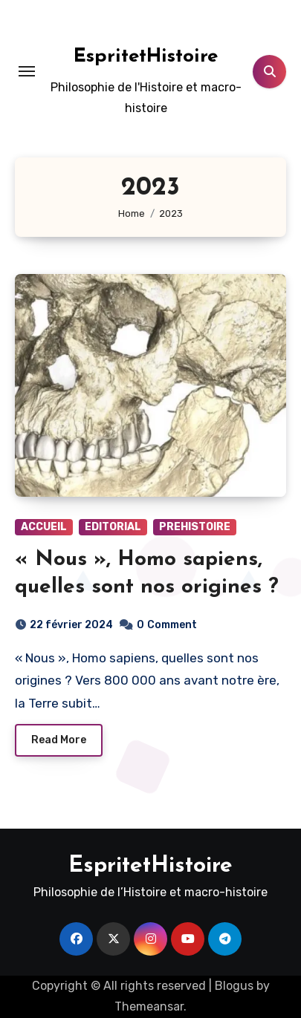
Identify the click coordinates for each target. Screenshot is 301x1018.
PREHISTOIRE (194, 527)
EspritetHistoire (146, 57)
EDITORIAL (113, 527)
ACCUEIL (44, 527)
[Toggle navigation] (27, 71)
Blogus (234, 986)
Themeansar (149, 1006)
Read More (58, 740)
